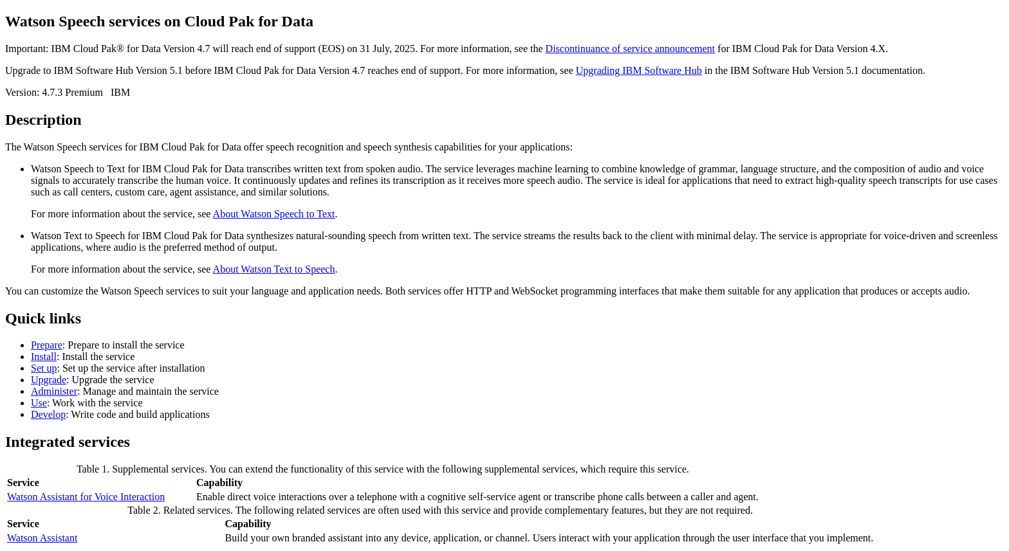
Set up (44, 368)
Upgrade (48, 379)
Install (44, 356)
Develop (48, 414)
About (274, 213)
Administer (54, 391)
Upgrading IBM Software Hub (639, 70)
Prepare (46, 344)
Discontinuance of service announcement (630, 48)
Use (39, 402)
